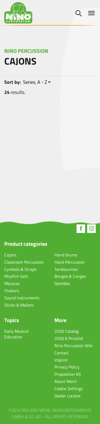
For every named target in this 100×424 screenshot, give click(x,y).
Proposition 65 (67, 374)
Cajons (10, 255)
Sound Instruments (21, 298)
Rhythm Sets (16, 276)
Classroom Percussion (24, 262)
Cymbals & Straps (20, 269)
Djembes (62, 283)
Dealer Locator (67, 396)
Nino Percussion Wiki (73, 345)
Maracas (11, 283)
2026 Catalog (66, 331)
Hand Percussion (69, 262)
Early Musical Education (16, 334)
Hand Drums (65, 255)
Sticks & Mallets (19, 305)
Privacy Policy (66, 367)
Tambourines (66, 269)
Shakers (11, 290)
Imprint (61, 360)
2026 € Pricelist (68, 338)
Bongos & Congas (70, 276)
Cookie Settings (68, 388)
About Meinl (65, 381)
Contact (61, 353)
